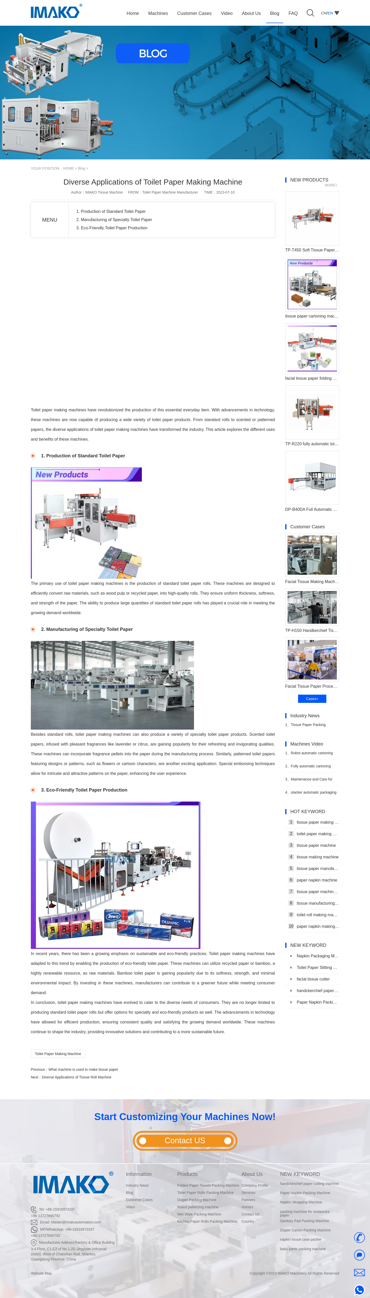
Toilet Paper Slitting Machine (314, 967)
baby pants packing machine (303, 1249)
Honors (247, 1207)
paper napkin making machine (314, 926)
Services (248, 1193)
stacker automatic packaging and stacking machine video (310, 794)
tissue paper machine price (314, 891)
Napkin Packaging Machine (314, 956)
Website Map (41, 1273)
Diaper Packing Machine (196, 1200)
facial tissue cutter (310, 979)
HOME (68, 168)
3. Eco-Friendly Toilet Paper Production (111, 228)
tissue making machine (314, 856)
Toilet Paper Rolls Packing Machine (205, 1193)
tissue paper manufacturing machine (314, 868)
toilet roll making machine (314, 914)
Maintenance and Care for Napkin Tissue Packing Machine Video (310, 781)
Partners (248, 1200)
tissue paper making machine (314, 822)
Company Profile (255, 1185)
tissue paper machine (312, 845)
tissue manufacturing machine (314, 903)
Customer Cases (139, 1200)
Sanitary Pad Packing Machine (304, 1221)
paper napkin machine (313, 880)
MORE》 (332, 185)
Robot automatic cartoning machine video (309, 755)
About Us (252, 1174)
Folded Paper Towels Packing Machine (208, 1185)
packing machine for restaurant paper (304, 1213)
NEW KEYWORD (300, 1174)
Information (139, 1174)
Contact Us (250, 1214)
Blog (81, 168)
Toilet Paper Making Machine (58, 1054)
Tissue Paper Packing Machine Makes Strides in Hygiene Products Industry (306, 727)
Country (248, 1221)
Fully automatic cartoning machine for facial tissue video (309, 768)
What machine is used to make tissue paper (83, 1069)
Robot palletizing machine (197, 1207)
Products (187, 1174)
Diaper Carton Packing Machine (305, 1230)
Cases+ (312, 699)
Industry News (137, 1185)
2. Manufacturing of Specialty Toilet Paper (114, 219)
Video (130, 1207)
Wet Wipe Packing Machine (199, 1214)
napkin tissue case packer (300, 1239)
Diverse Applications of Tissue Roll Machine (77, 1077)
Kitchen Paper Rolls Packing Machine (207, 1221)
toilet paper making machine (314, 833)
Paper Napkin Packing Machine (314, 1002)
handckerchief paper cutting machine (314, 990)
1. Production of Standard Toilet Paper (111, 211)
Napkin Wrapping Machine (301, 1202)
